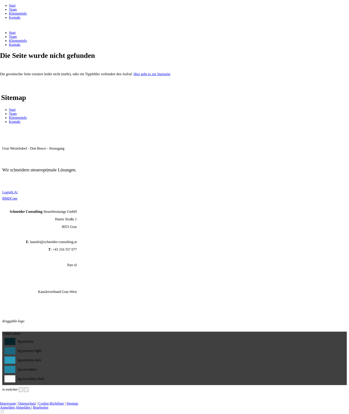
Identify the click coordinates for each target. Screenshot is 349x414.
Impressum (8, 403)
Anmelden (7, 407)
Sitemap (72, 403)
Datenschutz (27, 403)
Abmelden (23, 407)
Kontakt (14, 17)
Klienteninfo (18, 13)
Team (13, 9)
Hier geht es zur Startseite (152, 74)
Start (12, 5)
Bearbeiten (40, 407)
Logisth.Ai (10, 192)
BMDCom (9, 198)
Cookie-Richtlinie (51, 403)
